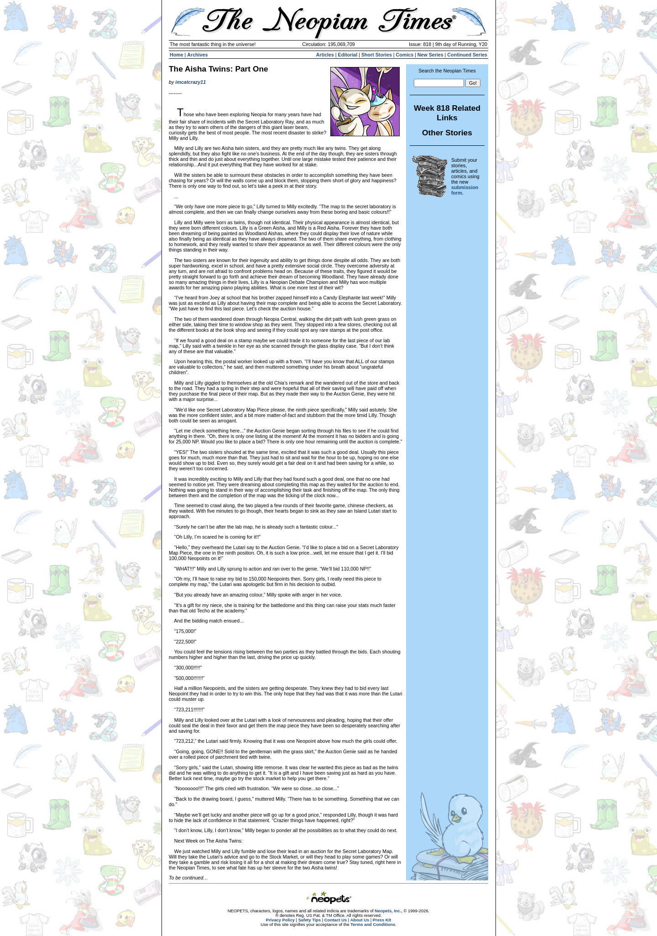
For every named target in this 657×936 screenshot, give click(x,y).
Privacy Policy (280, 920)
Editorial (348, 54)
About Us (359, 920)
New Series (430, 54)
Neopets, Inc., (388, 911)
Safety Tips (309, 920)
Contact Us (335, 920)
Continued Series (467, 54)
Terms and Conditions (372, 924)
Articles (325, 54)
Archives (197, 54)
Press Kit (382, 920)
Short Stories (376, 54)
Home (176, 54)
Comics (405, 54)
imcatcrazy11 (190, 82)
